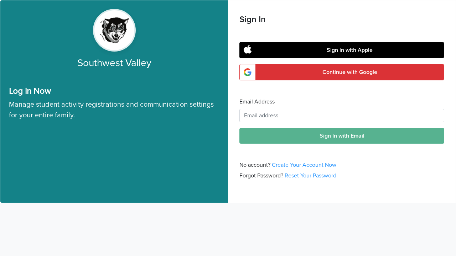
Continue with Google (349, 72)
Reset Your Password (310, 175)
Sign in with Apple (350, 50)
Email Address (257, 101)
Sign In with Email (342, 135)
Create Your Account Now (304, 165)
